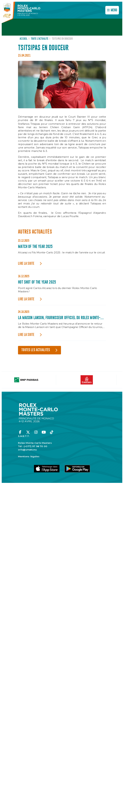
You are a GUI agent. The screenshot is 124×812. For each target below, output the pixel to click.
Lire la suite (26, 264)
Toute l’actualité (39, 38)
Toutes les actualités (35, 350)
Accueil (23, 38)
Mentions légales (28, 456)
